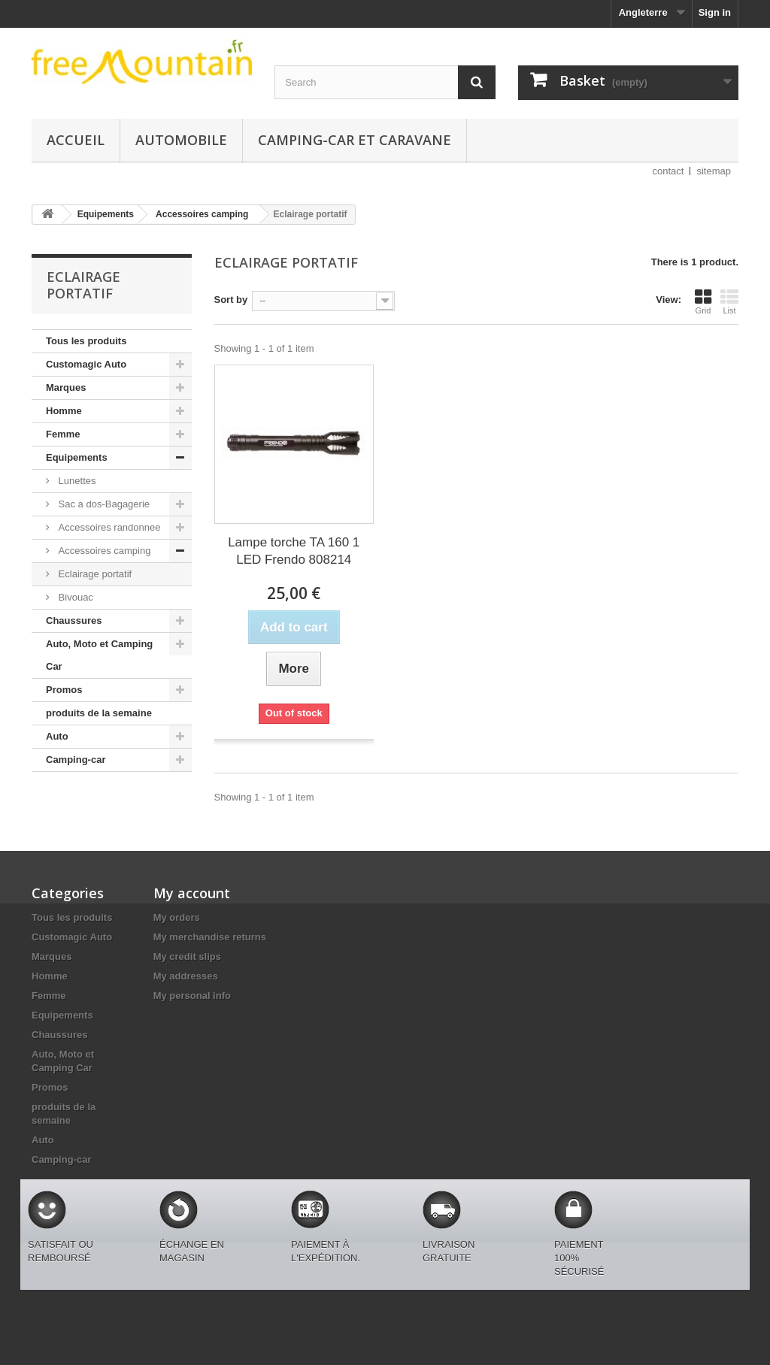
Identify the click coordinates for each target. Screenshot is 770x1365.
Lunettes (76, 480)
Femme (63, 434)
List (729, 301)
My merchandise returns (209, 937)
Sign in (715, 12)
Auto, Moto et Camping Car (99, 655)
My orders (176, 917)
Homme (64, 410)
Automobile (181, 140)
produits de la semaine (99, 713)
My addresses (185, 976)
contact (668, 171)
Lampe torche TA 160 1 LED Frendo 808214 (293, 551)
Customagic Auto (86, 364)
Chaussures (74, 620)
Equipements (77, 457)
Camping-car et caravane (354, 140)
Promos (64, 689)
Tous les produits (86, 341)
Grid (703, 301)
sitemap (713, 171)
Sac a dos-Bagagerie (103, 504)
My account (191, 893)
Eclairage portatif (94, 574)
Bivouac (74, 597)
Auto (57, 736)
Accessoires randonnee (108, 527)
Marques (66, 387)
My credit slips (187, 956)
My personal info (192, 995)
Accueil (76, 140)
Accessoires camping (103, 550)
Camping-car (75, 759)
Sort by (231, 299)
